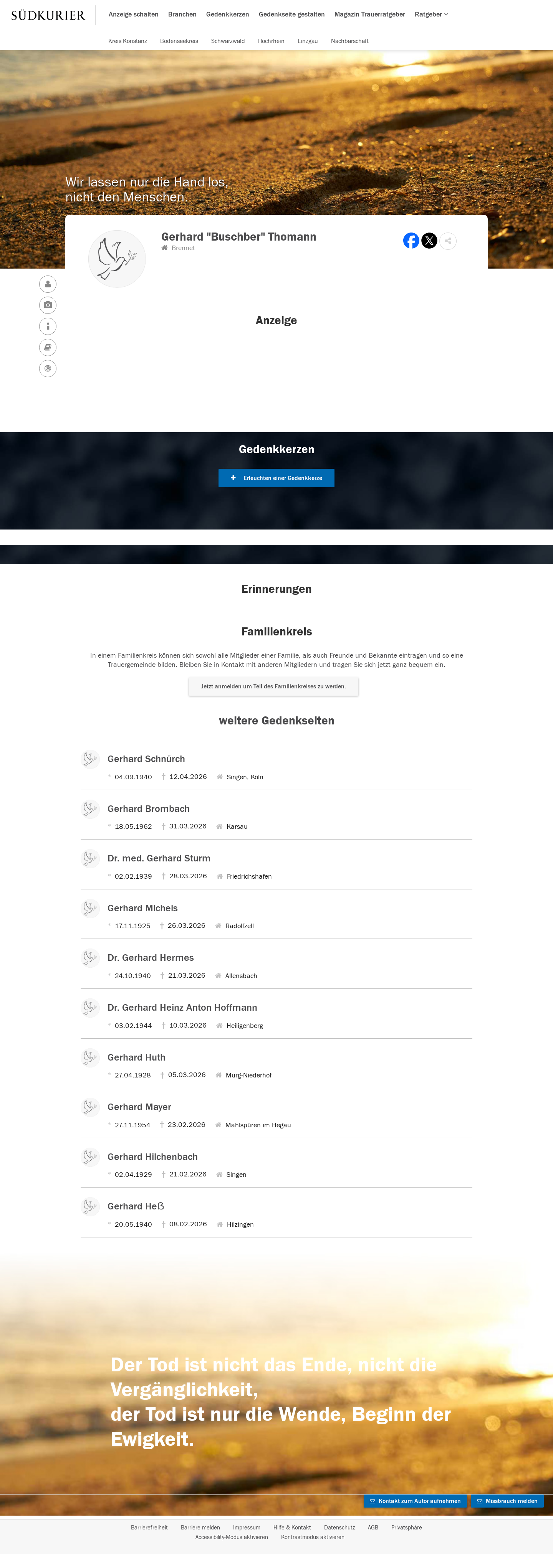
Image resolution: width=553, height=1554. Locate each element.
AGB (373, 1527)
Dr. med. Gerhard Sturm (159, 858)
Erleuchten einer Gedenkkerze (276, 478)
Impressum (246, 1527)
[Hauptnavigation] (276, 15)
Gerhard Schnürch (146, 759)
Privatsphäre (406, 1527)
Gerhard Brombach (149, 809)
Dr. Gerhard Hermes (151, 957)
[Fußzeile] (276, 1532)
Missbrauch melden (507, 1501)
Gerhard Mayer (139, 1107)
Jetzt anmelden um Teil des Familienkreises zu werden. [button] (273, 686)
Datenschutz (339, 1527)
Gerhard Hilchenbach (153, 1157)
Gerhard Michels (143, 908)
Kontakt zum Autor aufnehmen (415, 1501)
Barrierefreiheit (149, 1527)
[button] (448, 241)
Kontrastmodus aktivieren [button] (312, 1537)
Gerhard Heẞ (136, 1206)
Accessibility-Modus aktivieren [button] (231, 1537)
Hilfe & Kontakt (292, 1527)
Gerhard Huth (137, 1057)
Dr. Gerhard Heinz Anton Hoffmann (182, 1007)
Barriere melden (200, 1527)
